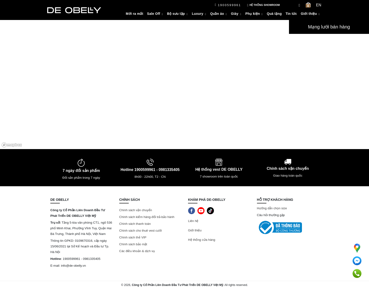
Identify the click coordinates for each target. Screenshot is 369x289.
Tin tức (291, 14)
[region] (144, 84)
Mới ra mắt (134, 14)
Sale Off (153, 14)
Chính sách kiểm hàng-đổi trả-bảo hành (147, 217)
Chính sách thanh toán (135, 224)
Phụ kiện (252, 14)
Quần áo (217, 14)
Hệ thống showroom (263, 5)
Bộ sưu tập (176, 14)
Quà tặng (274, 14)
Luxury (197, 14)
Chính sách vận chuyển (135, 210)
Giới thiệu (309, 14)
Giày (234, 14)
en (318, 5)
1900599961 (228, 5)
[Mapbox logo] (11, 145)
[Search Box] (300, 5)
